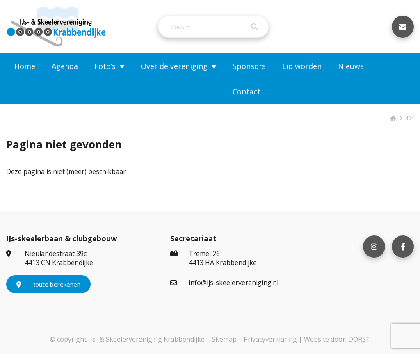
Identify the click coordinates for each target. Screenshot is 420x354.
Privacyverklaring (270, 339)
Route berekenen (48, 284)
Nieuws (351, 66)
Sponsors (249, 66)
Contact (246, 91)
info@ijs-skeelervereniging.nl (224, 282)
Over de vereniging (174, 66)
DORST (359, 339)
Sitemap (224, 339)
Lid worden (302, 66)
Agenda (65, 66)
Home (24, 66)
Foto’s (105, 66)
